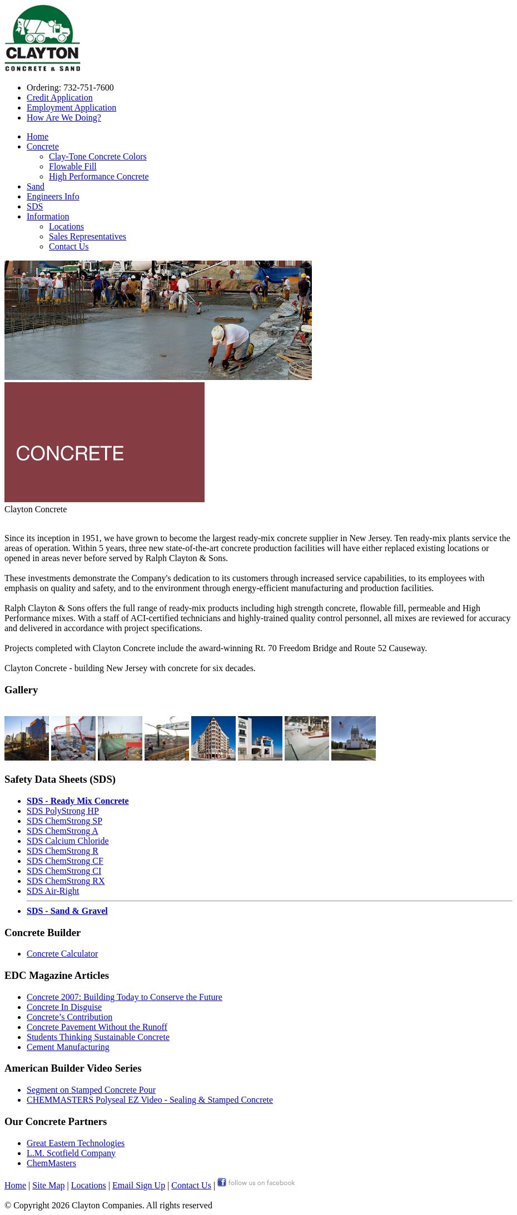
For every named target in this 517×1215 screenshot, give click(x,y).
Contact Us (69, 246)
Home (37, 136)
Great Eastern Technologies (76, 1143)
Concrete (43, 146)
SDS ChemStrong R (62, 851)
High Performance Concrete (98, 176)
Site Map (48, 1185)
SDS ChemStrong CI (64, 871)
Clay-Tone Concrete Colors (98, 156)
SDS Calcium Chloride (68, 841)
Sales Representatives (87, 236)
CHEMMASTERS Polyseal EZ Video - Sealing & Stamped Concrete (150, 1099)
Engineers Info (53, 196)
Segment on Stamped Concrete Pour (91, 1089)
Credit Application (60, 97)
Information (48, 216)
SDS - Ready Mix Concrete (78, 801)
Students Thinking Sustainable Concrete (98, 1037)
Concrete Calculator (62, 953)
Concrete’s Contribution (69, 1017)
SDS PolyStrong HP (63, 811)
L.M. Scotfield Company (71, 1153)
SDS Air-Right (53, 891)
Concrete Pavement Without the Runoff (97, 1027)
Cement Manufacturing (68, 1047)
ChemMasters (51, 1163)
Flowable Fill (73, 166)
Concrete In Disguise (64, 1007)
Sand (35, 186)
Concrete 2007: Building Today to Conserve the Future (124, 997)
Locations (66, 226)
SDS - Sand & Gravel (67, 911)
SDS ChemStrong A (62, 831)
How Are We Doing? (64, 117)
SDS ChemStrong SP (64, 821)
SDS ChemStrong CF (65, 861)
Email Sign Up (138, 1185)
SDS (35, 206)
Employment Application (71, 107)
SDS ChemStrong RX (66, 881)
